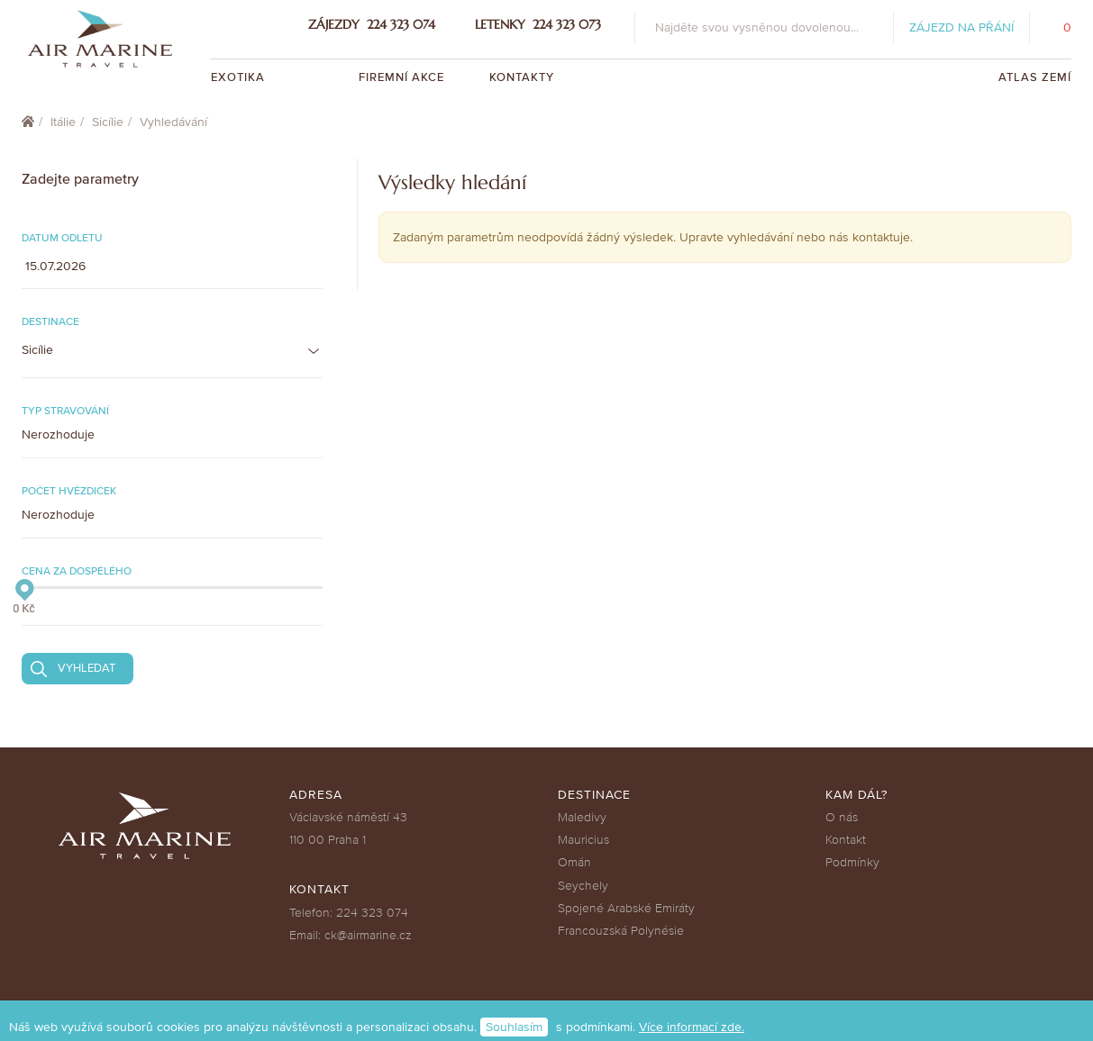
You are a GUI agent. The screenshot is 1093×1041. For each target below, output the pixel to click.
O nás (841, 817)
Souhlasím (514, 1027)
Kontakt (845, 839)
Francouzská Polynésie (621, 930)
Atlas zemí (1034, 77)
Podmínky (852, 862)
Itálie (63, 122)
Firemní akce (401, 77)
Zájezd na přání (961, 27)
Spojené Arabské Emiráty (626, 908)
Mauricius (583, 839)
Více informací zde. (691, 1027)
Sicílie (107, 122)
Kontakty (521, 77)
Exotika (240, 77)
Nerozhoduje (58, 434)
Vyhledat (86, 668)
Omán (574, 862)
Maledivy (582, 817)
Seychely (583, 885)
